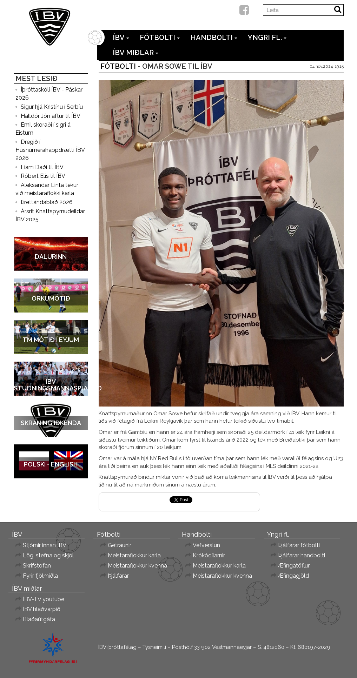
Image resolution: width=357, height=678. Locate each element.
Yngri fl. (267, 37)
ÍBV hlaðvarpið (41, 609)
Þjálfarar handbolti (301, 555)
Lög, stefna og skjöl (48, 555)
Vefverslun (206, 545)
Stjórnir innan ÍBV (44, 545)
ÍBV (121, 37)
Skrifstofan (37, 565)
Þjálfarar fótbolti (299, 545)
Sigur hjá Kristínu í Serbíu (52, 106)
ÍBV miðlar (135, 52)
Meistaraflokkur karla (134, 555)
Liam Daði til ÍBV (42, 167)
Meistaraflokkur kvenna (137, 565)
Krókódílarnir (209, 555)
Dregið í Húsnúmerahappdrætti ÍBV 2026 (50, 150)
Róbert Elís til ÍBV (43, 176)
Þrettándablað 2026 (47, 202)
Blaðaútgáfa (39, 619)
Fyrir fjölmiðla (40, 575)
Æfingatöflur (294, 565)
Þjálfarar (118, 575)
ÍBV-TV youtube (43, 599)
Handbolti (213, 37)
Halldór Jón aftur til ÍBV (50, 116)
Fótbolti (160, 37)
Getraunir (119, 545)
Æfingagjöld (293, 575)
